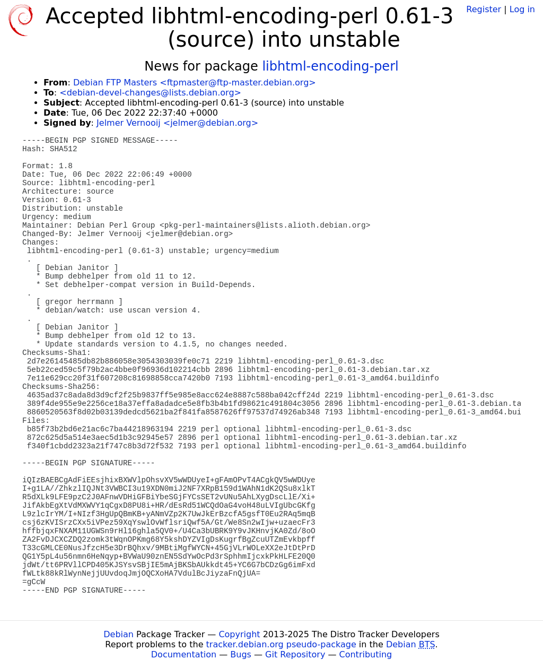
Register (483, 9)
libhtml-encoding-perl (330, 66)
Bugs (240, 654)
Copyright (239, 634)
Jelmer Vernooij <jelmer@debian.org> (177, 123)
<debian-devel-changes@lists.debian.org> (150, 93)
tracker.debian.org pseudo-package (281, 644)
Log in (522, 9)
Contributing (365, 654)
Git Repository (295, 654)
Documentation (183, 654)
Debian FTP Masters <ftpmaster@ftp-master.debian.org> (194, 82)
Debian (118, 634)
